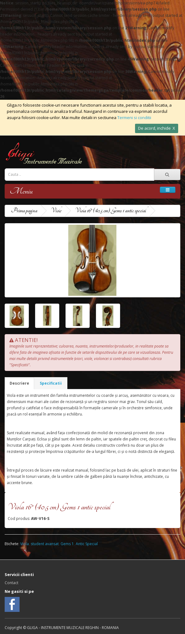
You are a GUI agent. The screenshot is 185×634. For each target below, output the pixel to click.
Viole (56, 210)
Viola (24, 543)
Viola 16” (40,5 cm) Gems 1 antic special (110, 210)
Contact (11, 582)
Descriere (19, 383)
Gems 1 (67, 543)
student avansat (45, 543)
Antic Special (87, 543)
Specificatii (51, 383)
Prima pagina (24, 210)
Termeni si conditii (134, 117)
